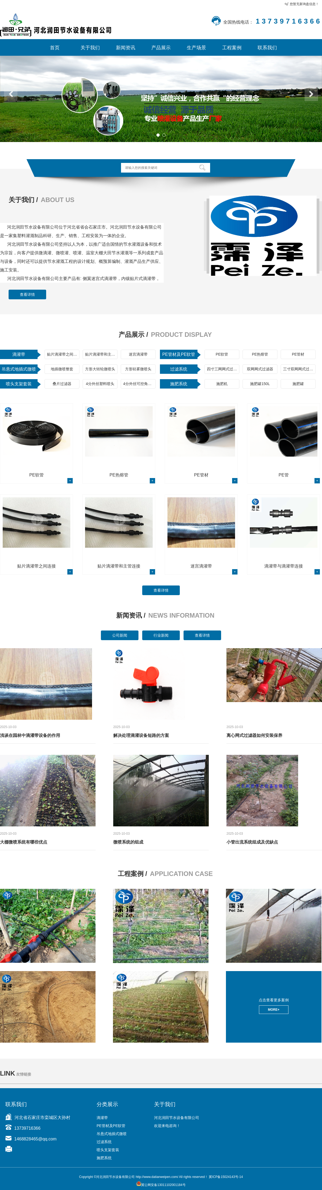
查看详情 (27, 294)
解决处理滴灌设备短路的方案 (141, 735)
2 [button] (164, 135)
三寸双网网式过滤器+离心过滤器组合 (299, 369)
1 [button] (158, 135)
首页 (55, 47)
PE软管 (222, 354)
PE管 (283, 475)
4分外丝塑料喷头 (100, 384)
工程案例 (231, 47)
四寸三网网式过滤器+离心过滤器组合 (223, 369)
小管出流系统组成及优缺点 (252, 842)
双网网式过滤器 (260, 369)
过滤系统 (178, 369)
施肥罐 (298, 384)
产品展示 (161, 47)
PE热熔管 (260, 354)
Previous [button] (10, 94)
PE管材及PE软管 (178, 354)
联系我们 (267, 47)
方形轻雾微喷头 (138, 369)
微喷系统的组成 (128, 842)
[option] (161, 99)
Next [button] (311, 94)
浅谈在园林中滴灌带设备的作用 (30, 735)
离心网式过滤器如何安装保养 (254, 735)
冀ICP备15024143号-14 (226, 1177)
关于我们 (90, 47)
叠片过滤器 (62, 384)
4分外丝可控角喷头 (139, 384)
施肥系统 (178, 384)
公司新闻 (119, 635)
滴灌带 (18, 354)
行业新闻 (161, 635)
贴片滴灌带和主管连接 (101, 354)
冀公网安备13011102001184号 (160, 1185)
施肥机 (222, 384)
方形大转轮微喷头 (100, 369)
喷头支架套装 (19, 384)
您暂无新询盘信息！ (304, 4)
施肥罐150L (260, 384)
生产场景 (196, 47)
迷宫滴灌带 (138, 354)
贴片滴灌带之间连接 (63, 354)
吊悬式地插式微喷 (19, 369)
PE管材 (298, 354)
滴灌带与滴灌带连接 (283, 566)
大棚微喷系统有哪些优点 (23, 842)
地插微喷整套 (62, 369)
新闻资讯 (125, 47)
